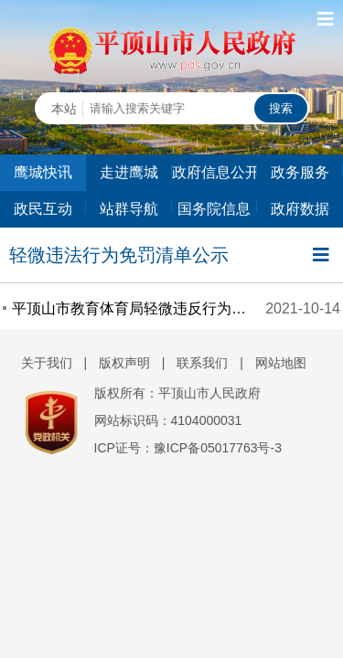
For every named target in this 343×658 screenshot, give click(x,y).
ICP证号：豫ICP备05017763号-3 (188, 447)
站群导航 (129, 209)
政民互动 (43, 209)
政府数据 (300, 209)
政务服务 (300, 172)
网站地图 (280, 363)
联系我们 (202, 363)
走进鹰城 (129, 172)
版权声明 (124, 363)
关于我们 (46, 363)
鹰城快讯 (43, 172)
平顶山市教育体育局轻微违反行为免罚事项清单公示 (130, 308)
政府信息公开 (215, 172)
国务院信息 (214, 209)
